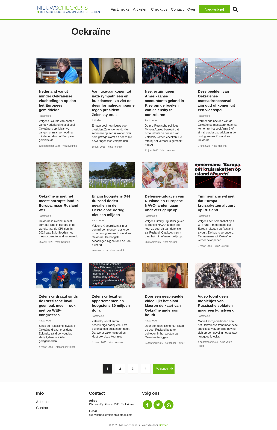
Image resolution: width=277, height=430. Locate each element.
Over (191, 9)
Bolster (163, 425)
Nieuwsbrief (214, 9)
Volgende (164, 369)
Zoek (235, 9)
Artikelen (140, 9)
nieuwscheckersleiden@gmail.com (110, 414)
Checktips (159, 9)
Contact (177, 9)
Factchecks (120, 9)
